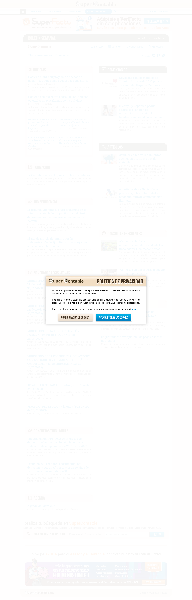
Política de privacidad (120, 281)
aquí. (134, 309)
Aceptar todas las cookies (113, 317)
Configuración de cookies (75, 317)
